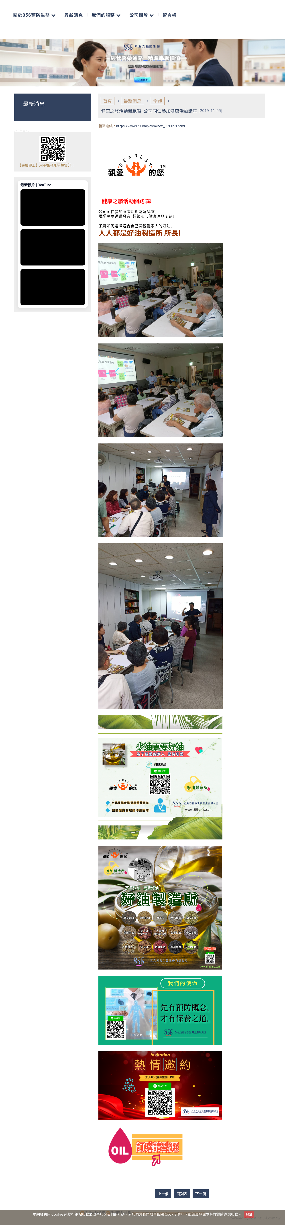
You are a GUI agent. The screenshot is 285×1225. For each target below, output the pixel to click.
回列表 (182, 1193)
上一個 (163, 1193)
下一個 (200, 1193)
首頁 (107, 101)
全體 (157, 101)
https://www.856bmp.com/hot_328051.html (150, 126)
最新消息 (132, 101)
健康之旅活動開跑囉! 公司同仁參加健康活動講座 (149, 111)
